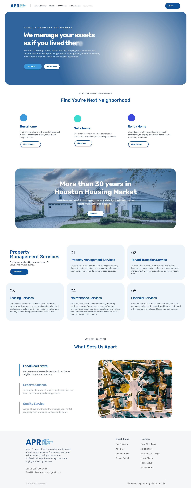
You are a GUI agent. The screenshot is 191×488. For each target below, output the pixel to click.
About (51, 6)
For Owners (62, 6)
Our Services (40, 6)
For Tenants (75, 6)
